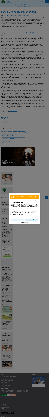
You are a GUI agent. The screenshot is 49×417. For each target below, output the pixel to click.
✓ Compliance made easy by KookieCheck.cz (31, 200)
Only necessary (17, 219)
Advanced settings (24, 222)
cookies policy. (20, 214)
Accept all (31, 219)
